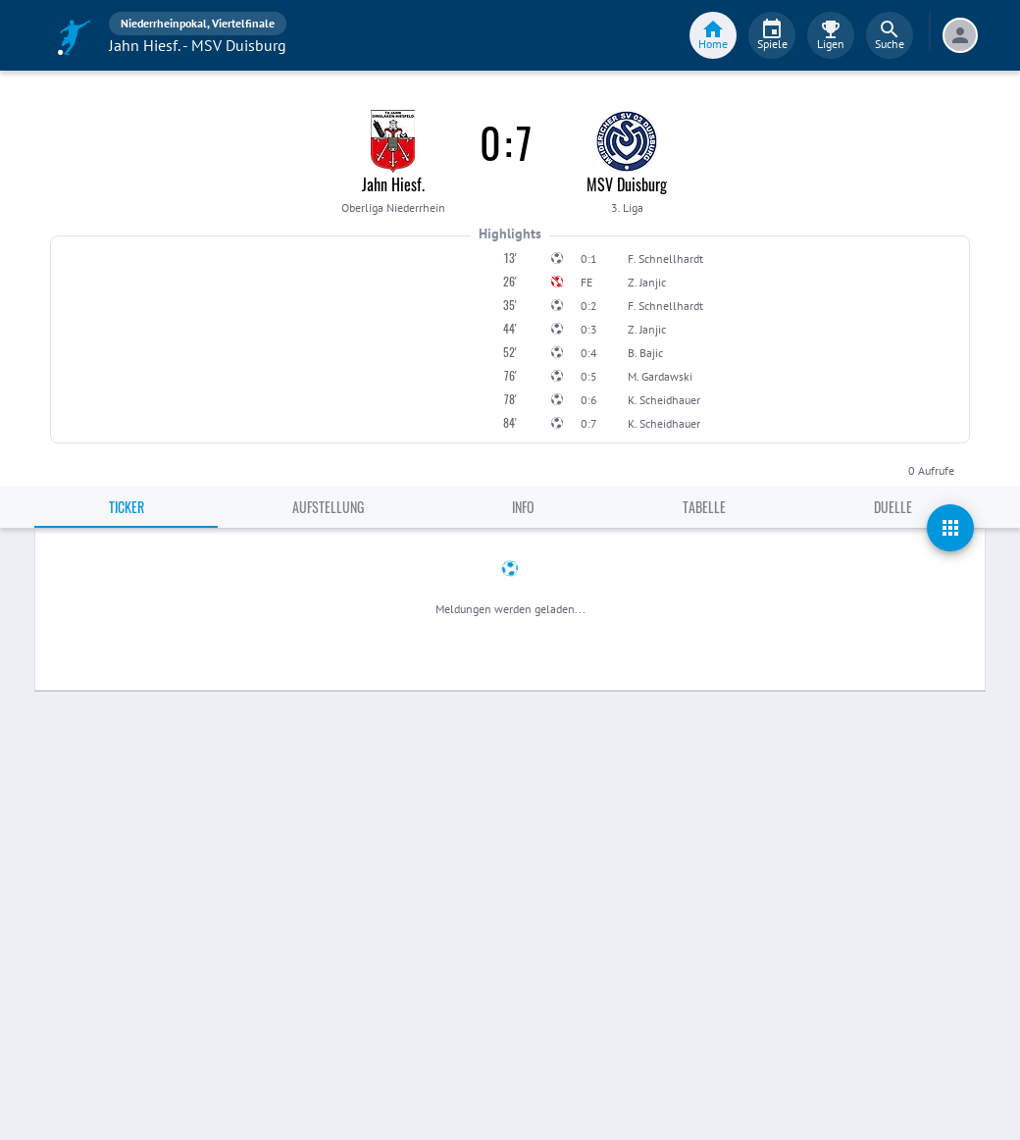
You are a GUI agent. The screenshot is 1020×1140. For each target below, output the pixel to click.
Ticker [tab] (126, 506)
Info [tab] (523, 506)
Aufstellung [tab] (328, 506)
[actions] (950, 527)
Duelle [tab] (893, 506)
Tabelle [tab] (704, 506)
